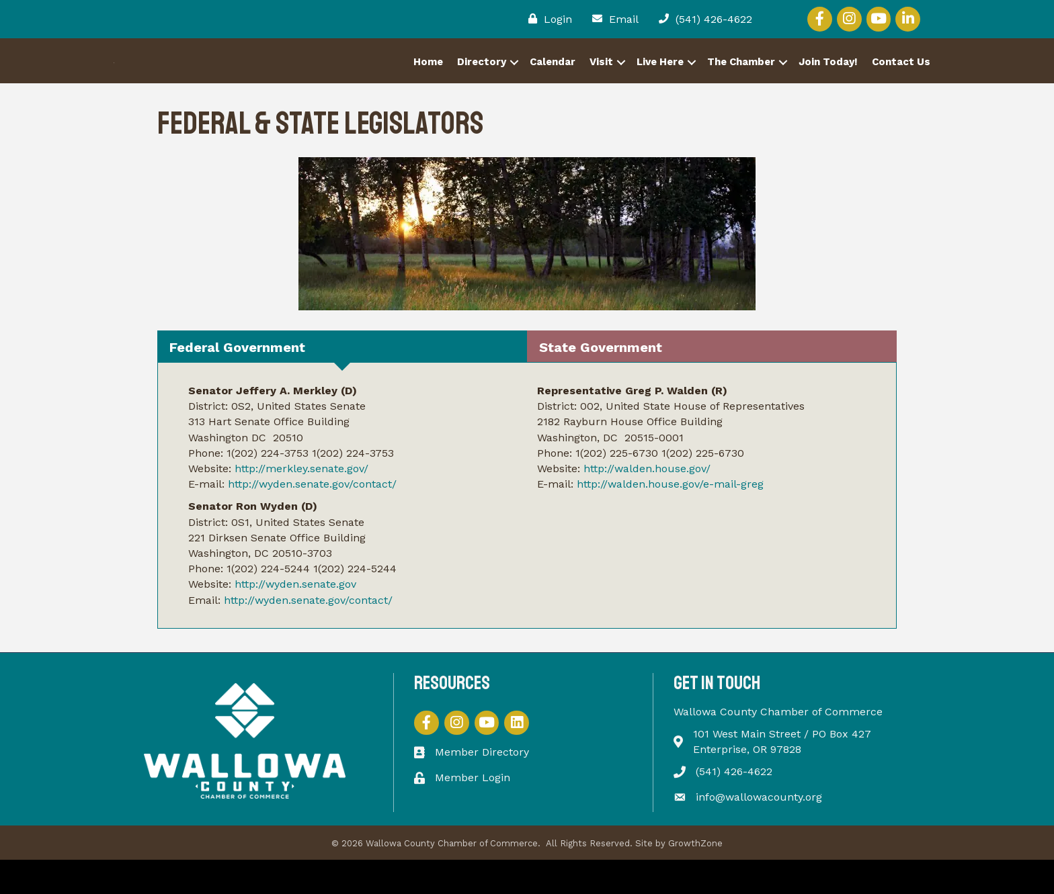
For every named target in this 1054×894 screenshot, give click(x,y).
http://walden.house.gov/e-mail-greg (670, 517)
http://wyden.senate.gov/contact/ (312, 517)
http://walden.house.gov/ (647, 502)
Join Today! (828, 79)
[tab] (342, 380)
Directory (481, 79)
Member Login (472, 811)
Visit (601, 79)
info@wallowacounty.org (759, 830)
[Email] (612, 19)
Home (428, 79)
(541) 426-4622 (734, 805)
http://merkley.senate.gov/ (301, 502)
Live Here (660, 79)
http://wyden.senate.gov (295, 618)
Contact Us (901, 79)
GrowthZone (695, 877)
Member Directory (482, 786)
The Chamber (741, 79)
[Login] (547, 19)
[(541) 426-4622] (702, 19)
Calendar (552, 79)
